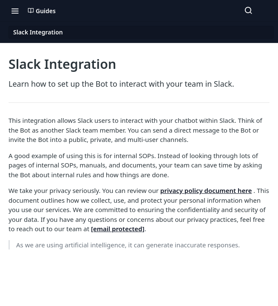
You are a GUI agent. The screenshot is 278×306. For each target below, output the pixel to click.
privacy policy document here (206, 190)
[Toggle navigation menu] (15, 10)
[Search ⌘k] (248, 10)
